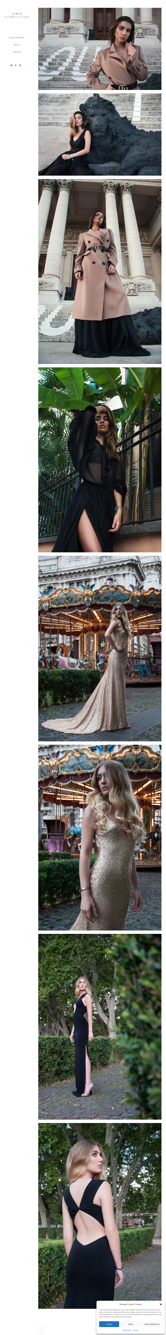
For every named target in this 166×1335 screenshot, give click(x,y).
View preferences (152, 1324)
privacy (136, 1330)
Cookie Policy (127, 1330)
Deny (130, 1324)
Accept (109, 1324)
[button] (161, 1304)
